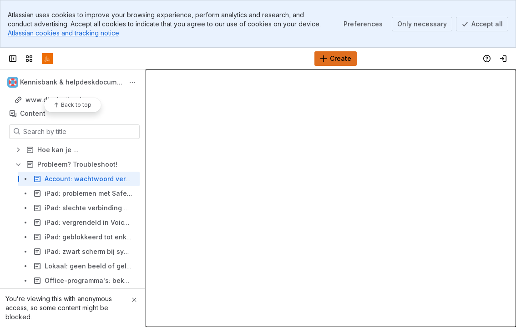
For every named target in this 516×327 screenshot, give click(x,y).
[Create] (335, 58)
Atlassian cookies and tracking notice (63, 33)
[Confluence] (47, 58)
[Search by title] (79, 131)
